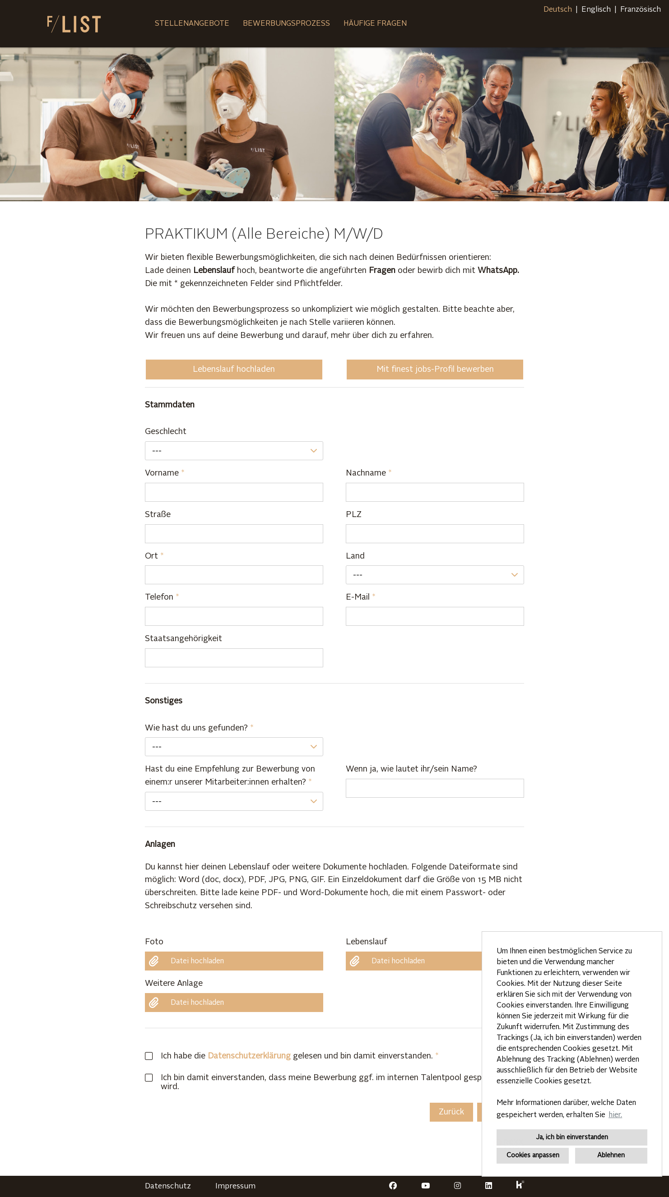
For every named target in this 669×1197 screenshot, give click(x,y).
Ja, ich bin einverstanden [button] (572, 1137)
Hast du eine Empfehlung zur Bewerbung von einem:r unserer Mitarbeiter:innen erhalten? (230, 775)
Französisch (640, 10)
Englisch (596, 10)
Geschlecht (165, 432)
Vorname (165, 473)
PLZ (354, 515)
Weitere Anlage (174, 984)
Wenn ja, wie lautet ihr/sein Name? (411, 769)
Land (355, 556)
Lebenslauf (366, 942)
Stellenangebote (192, 24)
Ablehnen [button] (611, 1155)
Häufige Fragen (375, 24)
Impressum (235, 1186)
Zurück (451, 1112)
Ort (154, 556)
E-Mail (361, 597)
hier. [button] (615, 1115)
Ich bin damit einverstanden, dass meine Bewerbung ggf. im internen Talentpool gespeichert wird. (326, 1082)
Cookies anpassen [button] (532, 1155)
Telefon (162, 597)
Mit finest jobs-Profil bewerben (435, 369)
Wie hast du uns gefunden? (199, 728)
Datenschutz (168, 1186)
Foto (154, 942)
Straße (158, 515)
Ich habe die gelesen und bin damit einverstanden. (289, 1056)
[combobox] (234, 450)
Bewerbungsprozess (286, 24)
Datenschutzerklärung (249, 1056)
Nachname (369, 473)
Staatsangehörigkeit (183, 639)
